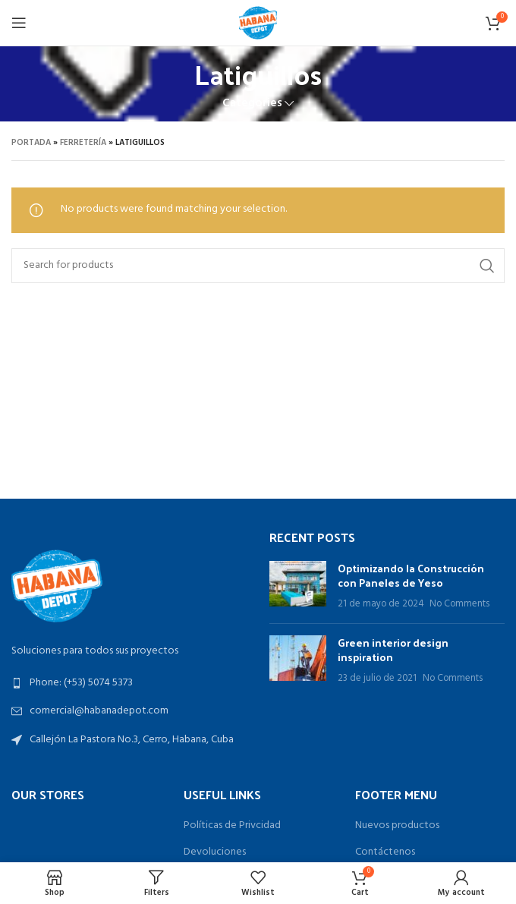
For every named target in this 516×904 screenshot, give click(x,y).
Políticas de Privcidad (232, 825)
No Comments (459, 604)
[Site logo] (258, 23)
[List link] (129, 683)
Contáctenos (385, 852)
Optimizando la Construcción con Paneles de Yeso (411, 576)
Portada (31, 143)
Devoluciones (215, 852)
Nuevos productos (397, 825)
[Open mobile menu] (19, 23)
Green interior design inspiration (393, 650)
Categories (252, 103)
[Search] (258, 265)
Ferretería (83, 143)
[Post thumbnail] (297, 586)
